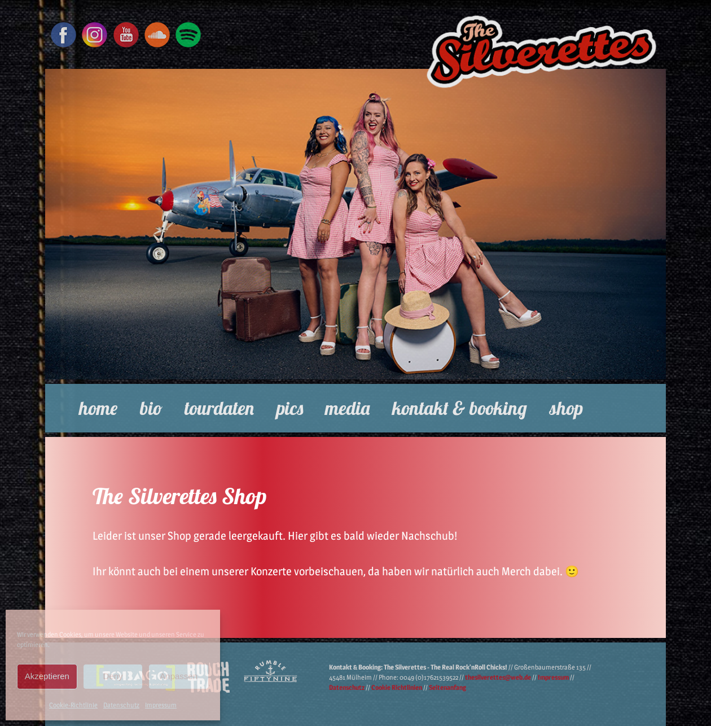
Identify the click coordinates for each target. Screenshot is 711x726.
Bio (151, 407)
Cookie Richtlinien (396, 687)
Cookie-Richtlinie (73, 705)
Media (347, 407)
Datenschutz (121, 705)
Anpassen (179, 676)
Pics (289, 407)
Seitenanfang (447, 687)
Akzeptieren (47, 676)
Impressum (161, 705)
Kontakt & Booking (459, 407)
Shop (566, 407)
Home (98, 407)
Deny (112, 676)
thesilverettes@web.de (498, 677)
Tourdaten (219, 407)
